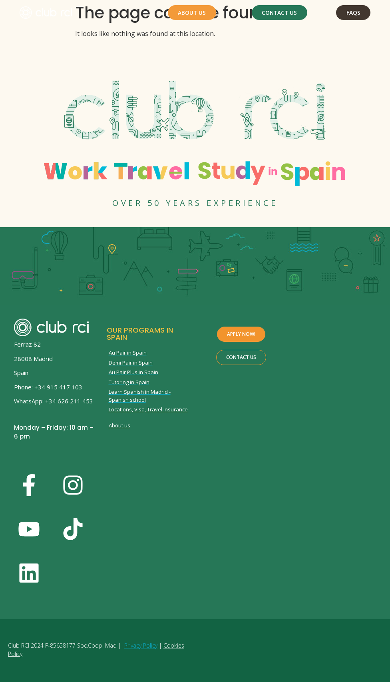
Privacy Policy (140, 645)
